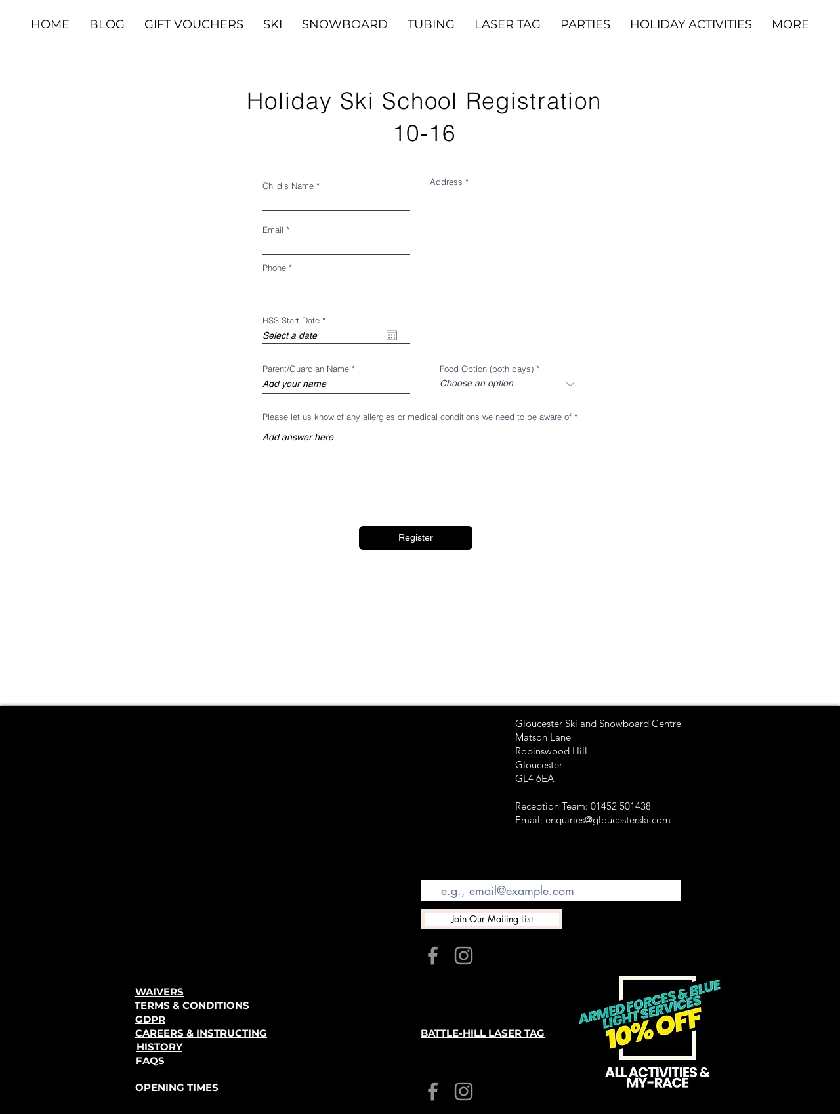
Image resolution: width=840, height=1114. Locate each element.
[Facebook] (433, 955)
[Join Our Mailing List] (491, 919)
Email (273, 230)
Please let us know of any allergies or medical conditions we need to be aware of (417, 417)
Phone (274, 268)
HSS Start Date (296, 320)
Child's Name (288, 186)
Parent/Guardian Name (305, 369)
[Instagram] (464, 955)
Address (446, 182)
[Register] (415, 538)
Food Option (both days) (487, 369)
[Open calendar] (392, 335)
